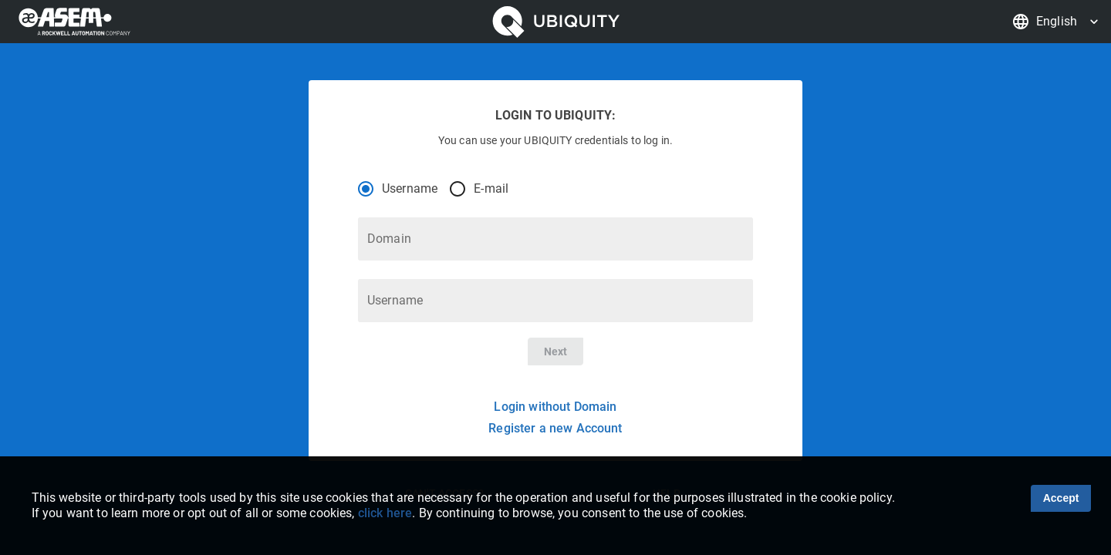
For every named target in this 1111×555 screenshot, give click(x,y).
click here (385, 513)
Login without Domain (555, 406)
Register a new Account (555, 428)
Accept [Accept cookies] (1061, 498)
